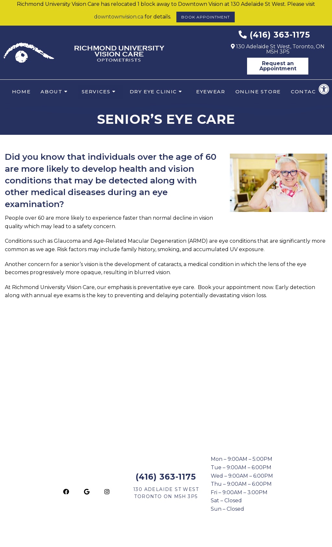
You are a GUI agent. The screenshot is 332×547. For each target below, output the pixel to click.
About (51, 91)
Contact (305, 91)
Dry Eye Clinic (153, 91)
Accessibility (180, 540)
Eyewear (210, 91)
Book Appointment (205, 17)
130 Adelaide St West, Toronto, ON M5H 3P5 (278, 49)
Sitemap (151, 540)
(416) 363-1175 (280, 35)
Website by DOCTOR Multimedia (238, 540)
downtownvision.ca (118, 17)
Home (21, 91)
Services (96, 91)
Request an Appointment (277, 66)
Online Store (258, 91)
